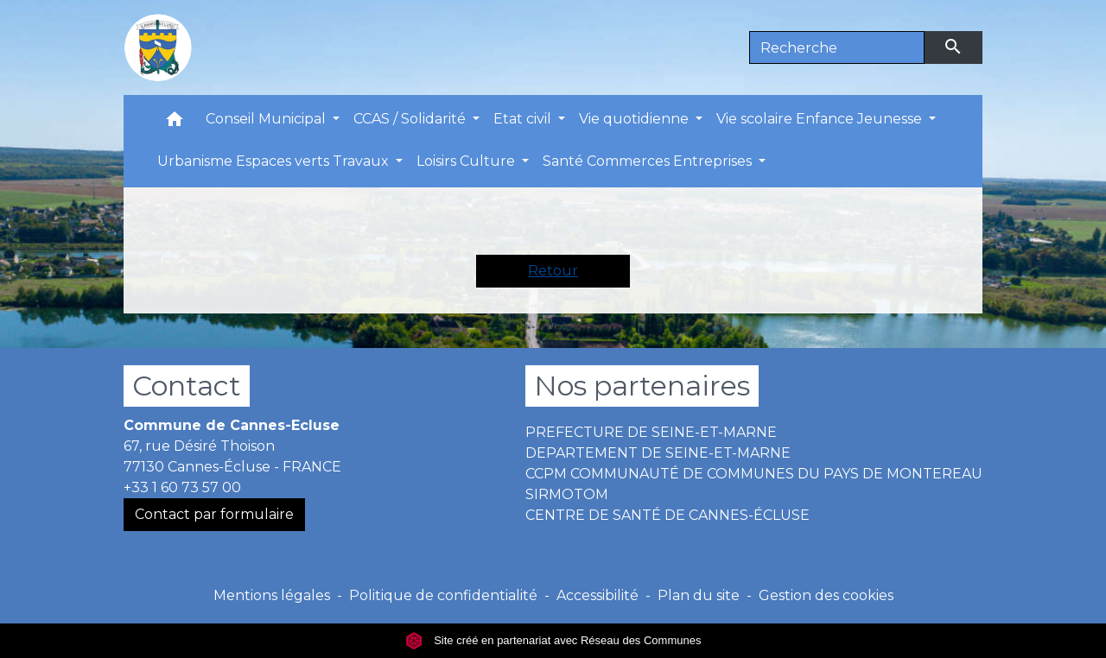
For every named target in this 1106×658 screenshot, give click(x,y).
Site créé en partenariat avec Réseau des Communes (553, 640)
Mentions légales (271, 595)
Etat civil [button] (524, 119)
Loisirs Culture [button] (467, 161)
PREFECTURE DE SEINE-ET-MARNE (651, 432)
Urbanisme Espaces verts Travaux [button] (274, 161)
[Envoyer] (954, 47)
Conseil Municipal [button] (267, 119)
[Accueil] (158, 47)
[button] (174, 123)
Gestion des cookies (826, 595)
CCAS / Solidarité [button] (411, 119)
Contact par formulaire (214, 514)
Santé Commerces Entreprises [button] (649, 161)
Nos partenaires (642, 385)
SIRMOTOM (566, 494)
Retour (553, 271)
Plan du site (699, 595)
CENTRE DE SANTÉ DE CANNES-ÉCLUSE (667, 515)
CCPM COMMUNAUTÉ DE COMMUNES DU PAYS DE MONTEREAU (753, 473)
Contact (186, 385)
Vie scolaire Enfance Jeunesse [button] (820, 119)
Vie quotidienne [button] (635, 119)
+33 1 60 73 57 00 (182, 487)
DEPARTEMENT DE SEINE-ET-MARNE (658, 453)
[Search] (837, 47)
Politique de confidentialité (443, 595)
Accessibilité (597, 595)
